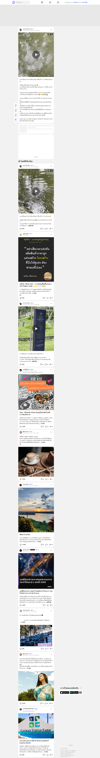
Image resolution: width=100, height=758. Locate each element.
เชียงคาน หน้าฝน (25, 534)
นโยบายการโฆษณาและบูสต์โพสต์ (67, 752)
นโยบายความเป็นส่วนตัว (65, 753)
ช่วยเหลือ (66, 750)
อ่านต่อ (34, 293)
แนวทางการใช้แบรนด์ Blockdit (66, 755)
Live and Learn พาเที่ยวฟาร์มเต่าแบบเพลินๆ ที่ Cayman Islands (34, 742)
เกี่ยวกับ (62, 750)
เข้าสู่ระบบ (76, 2)
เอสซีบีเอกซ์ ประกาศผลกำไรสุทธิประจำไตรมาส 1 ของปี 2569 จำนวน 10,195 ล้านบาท (36, 592)
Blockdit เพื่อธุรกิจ (64, 756)
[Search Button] (17, 2)
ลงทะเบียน (85, 2)
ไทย (69, 756)
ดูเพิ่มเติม (31, 225)
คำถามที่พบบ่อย (72, 750)
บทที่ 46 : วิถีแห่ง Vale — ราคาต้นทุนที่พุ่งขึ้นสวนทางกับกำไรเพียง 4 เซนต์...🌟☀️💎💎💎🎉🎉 (36, 285)
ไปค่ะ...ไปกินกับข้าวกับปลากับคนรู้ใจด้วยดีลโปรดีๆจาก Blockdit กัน (35, 413)
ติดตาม (32, 29)
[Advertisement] (50, 15)
